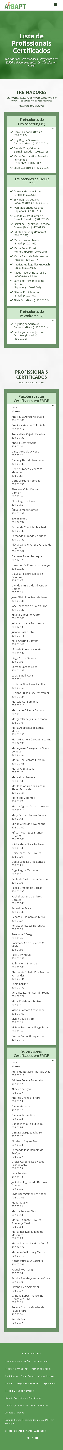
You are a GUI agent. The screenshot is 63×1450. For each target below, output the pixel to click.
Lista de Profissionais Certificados (23, 1398)
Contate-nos (11, 1376)
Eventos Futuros (39, 1405)
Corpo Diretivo (46, 1376)
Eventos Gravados (14, 1412)
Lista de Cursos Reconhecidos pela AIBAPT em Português (29, 1422)
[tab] (31, 121)
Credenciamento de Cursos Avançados (25, 1430)
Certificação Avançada (16, 1405)
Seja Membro (49, 1383)
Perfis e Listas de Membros (19, 1390)
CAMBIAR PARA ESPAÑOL (18, 1361)
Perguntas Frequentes (28, 1383)
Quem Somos (28, 1376)
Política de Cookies (42, 1368)
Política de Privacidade (17, 1368)
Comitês (9, 1383)
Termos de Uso (42, 1361)
